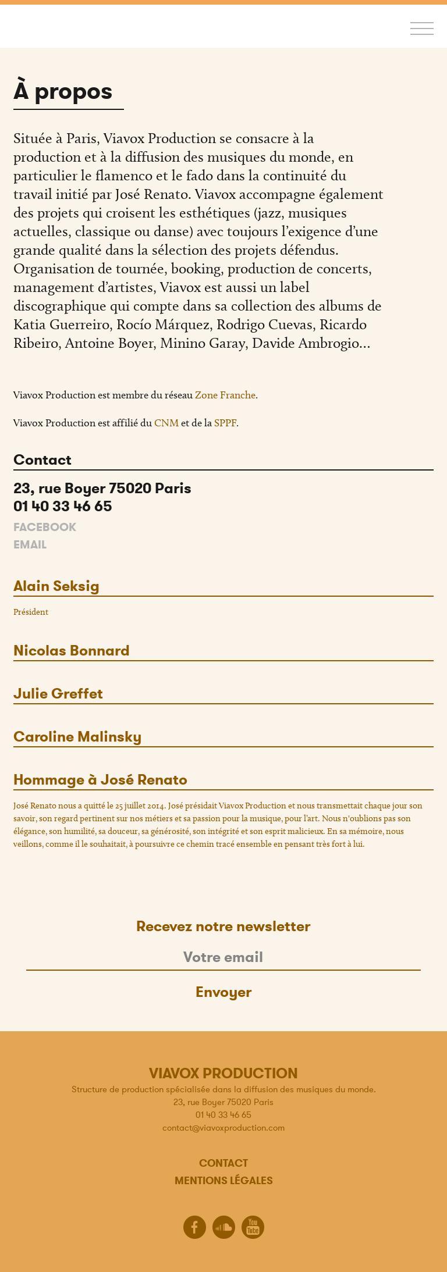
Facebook (44, 527)
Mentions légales (224, 1180)
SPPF (225, 422)
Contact (223, 1163)
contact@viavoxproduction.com (223, 1127)
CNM (166, 422)
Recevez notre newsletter (223, 926)
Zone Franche (225, 395)
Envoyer (223, 992)
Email (30, 544)
